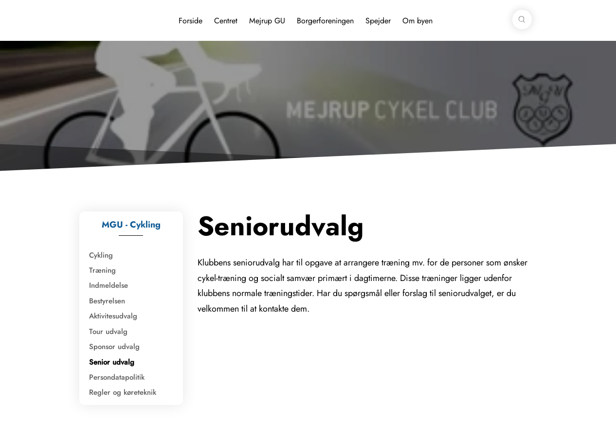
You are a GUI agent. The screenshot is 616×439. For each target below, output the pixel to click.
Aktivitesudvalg (113, 316)
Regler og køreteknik (122, 392)
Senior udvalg (111, 362)
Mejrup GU (267, 20)
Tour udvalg (108, 331)
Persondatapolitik (117, 377)
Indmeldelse (108, 285)
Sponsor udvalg (114, 346)
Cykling (101, 255)
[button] (522, 19)
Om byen (417, 20)
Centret (225, 20)
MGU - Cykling (131, 224)
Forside (190, 20)
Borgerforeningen (325, 20)
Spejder (378, 20)
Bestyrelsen (107, 301)
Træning (102, 270)
